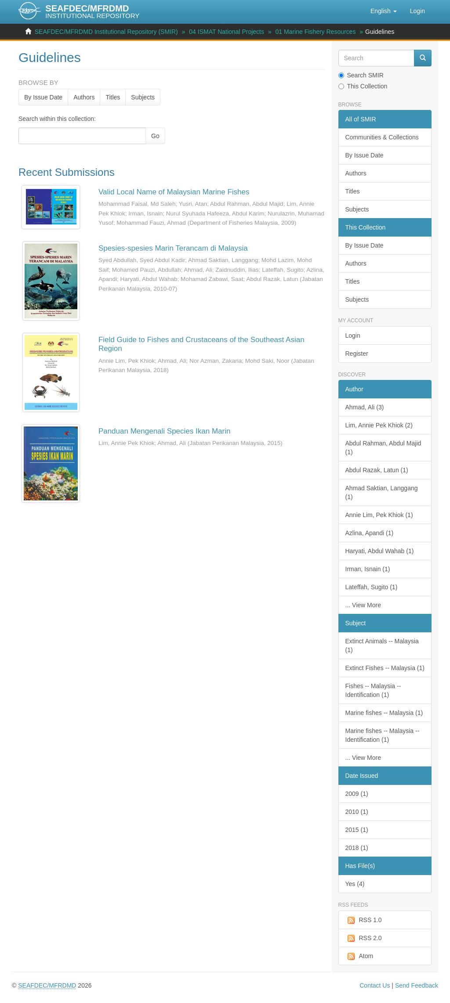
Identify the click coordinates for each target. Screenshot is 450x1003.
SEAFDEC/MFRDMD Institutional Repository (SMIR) (106, 31)
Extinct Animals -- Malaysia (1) (382, 645)
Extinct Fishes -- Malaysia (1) (385, 667)
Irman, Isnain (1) (367, 569)
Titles (112, 97)
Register (356, 353)
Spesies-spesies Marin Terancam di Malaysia (173, 248)
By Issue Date (43, 97)
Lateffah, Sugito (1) (371, 587)
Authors (83, 97)
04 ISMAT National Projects (226, 31)
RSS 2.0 (363, 938)
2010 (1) (356, 811)
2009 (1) (356, 793)
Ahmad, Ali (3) (364, 407)
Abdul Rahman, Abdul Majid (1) (383, 448)
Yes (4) (355, 883)
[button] (383, 11)
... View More (363, 605)
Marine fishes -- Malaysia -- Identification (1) (382, 735)
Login (352, 335)
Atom (359, 956)
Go (155, 135)
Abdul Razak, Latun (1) (376, 470)
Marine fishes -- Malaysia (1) (384, 712)
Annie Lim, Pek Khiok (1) (379, 514)
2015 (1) (356, 829)
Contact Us (374, 985)
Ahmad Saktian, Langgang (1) (381, 492)
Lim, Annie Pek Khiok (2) (379, 425)
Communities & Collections (382, 137)
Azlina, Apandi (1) (369, 532)
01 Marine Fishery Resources (316, 31)
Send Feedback (416, 985)
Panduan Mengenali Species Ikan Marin (164, 431)
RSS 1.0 (363, 920)
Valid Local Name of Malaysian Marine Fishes (174, 192)
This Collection (363, 86)
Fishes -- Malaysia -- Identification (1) (373, 690)
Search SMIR (361, 75)
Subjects (143, 97)
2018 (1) (356, 847)
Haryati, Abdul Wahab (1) (379, 550)
